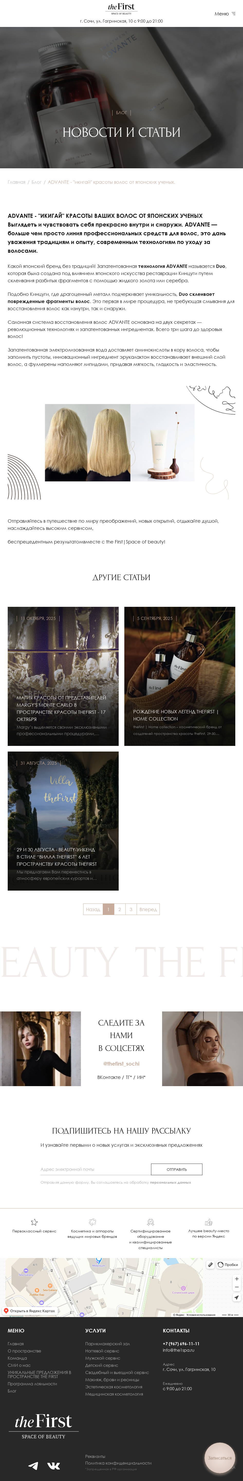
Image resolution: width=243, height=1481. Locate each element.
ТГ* (129, 1077)
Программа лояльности (32, 1384)
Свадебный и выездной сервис (117, 1372)
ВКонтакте (109, 1077)
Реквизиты (95, 1456)
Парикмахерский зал (107, 1344)
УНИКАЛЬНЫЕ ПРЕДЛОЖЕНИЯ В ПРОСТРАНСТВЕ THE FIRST (39, 1374)
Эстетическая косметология (113, 1387)
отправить (177, 1169)
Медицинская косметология (114, 1394)
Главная (16, 1344)
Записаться (220, 1458)
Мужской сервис (102, 1358)
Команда (17, 1358)
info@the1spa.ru (178, 1350)
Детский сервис (101, 1365)
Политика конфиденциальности (118, 1463)
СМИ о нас (19, 1365)
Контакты (176, 1330)
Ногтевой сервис (102, 1351)
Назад (93, 909)
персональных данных (170, 1182)
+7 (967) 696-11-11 (181, 1344)
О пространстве (24, 1351)
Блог (12, 1391)
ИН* (141, 1077)
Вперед (148, 909)
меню (16, 1330)
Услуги (95, 1330)
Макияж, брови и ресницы (112, 1380)
